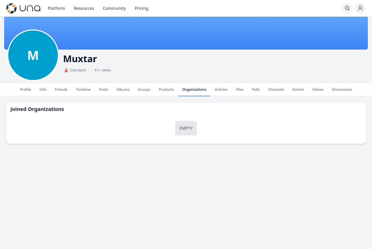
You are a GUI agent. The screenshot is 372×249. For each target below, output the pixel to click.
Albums (123, 91)
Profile (25, 91)
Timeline (83, 91)
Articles (221, 91)
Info (43, 91)
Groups (144, 91)
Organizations (194, 91)
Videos (318, 91)
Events (298, 91)
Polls (256, 91)
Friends (61, 91)
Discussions (342, 91)
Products (166, 91)
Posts (103, 91)
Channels (276, 91)
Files (240, 91)
